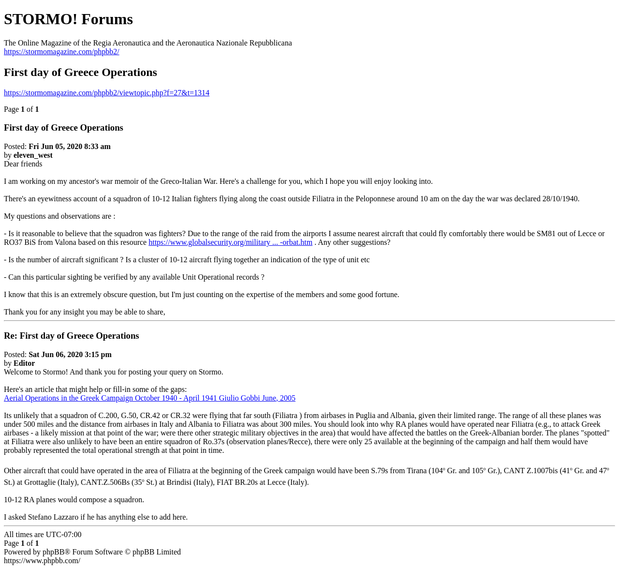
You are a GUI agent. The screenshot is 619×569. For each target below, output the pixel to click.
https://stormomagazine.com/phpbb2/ (61, 51)
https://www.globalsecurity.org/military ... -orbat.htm (230, 242)
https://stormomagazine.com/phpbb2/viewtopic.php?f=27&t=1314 (106, 93)
